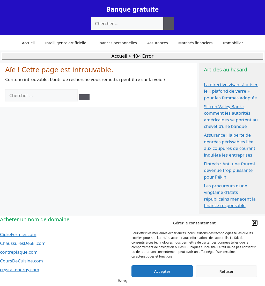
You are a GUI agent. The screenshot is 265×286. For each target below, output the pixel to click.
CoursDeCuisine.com (21, 261)
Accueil (28, 42)
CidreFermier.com (18, 234)
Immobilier (233, 42)
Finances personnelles (117, 42)
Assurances (157, 42)
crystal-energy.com (19, 270)
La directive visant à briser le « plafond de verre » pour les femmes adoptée (231, 91)
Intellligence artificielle (65, 42)
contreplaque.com (19, 252)
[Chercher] (168, 23)
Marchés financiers (195, 42)
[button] (254, 222)
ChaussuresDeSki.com (23, 243)
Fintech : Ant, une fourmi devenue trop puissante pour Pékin (229, 170)
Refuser (226, 271)
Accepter (162, 271)
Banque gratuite (132, 9)
